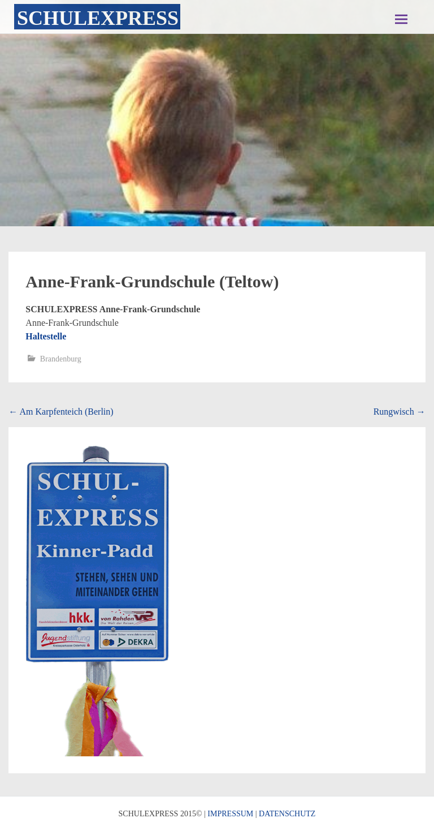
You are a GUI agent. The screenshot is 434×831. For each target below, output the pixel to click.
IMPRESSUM (230, 814)
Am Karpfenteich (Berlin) (60, 411)
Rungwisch (400, 411)
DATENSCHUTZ (287, 814)
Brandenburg (60, 359)
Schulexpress (98, 18)
